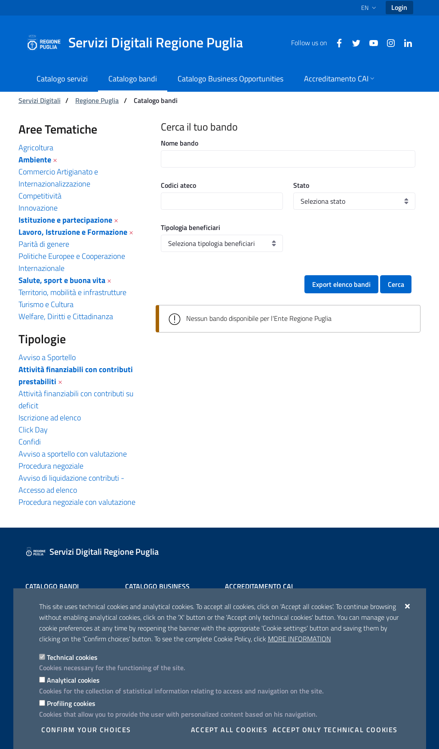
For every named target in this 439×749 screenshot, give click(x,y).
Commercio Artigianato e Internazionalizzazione (58, 178)
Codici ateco (178, 185)
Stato (301, 185)
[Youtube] (370, 42)
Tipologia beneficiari (190, 227)
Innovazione (38, 208)
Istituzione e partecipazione (65, 220)
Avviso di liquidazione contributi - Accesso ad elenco (71, 484)
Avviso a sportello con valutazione (72, 454)
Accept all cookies (229, 729)
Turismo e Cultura (46, 304)
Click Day (33, 429)
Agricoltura (35, 147)
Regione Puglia (97, 100)
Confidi (29, 442)
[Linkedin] (404, 42)
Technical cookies (72, 657)
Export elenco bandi (341, 284)
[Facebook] (335, 42)
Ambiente (34, 159)
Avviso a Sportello (47, 357)
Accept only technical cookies (335, 729)
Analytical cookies (73, 680)
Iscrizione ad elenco (49, 417)
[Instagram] (387, 42)
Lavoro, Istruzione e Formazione (72, 232)
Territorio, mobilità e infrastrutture (72, 292)
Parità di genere (43, 244)
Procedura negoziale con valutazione (76, 502)
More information (299, 639)
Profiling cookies (71, 703)
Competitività (39, 196)
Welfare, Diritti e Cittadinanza (65, 316)
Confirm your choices (86, 729)
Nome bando (179, 143)
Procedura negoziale (50, 466)
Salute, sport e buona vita (61, 280)
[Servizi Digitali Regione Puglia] (139, 42)
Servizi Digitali (39, 100)
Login (399, 7)
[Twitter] (353, 42)
